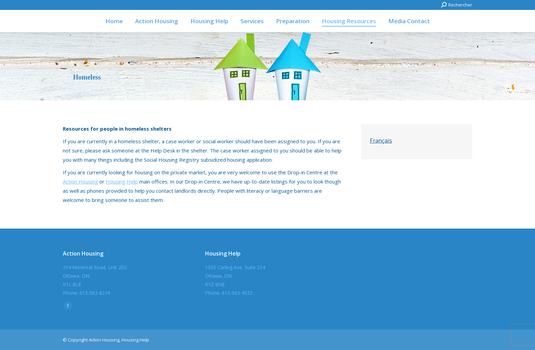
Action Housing (80, 181)
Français (381, 140)
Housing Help (122, 181)
